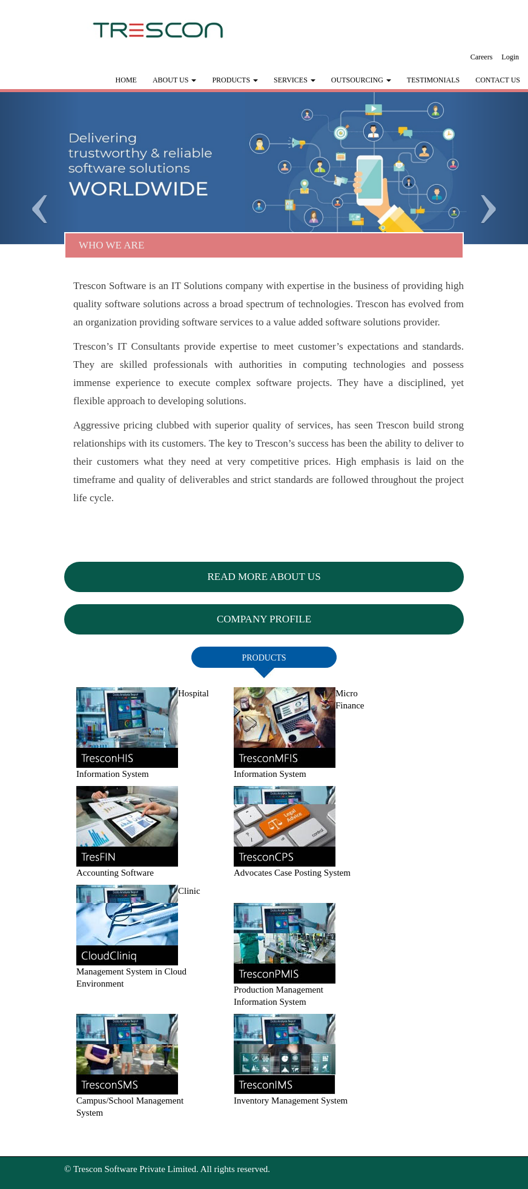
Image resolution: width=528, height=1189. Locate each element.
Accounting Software (115, 873)
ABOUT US (174, 80)
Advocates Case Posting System (292, 873)
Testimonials (433, 80)
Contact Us (497, 80)
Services (294, 80)
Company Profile (264, 619)
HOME (126, 80)
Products (235, 80)
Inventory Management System (291, 1100)
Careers (481, 57)
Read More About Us (263, 576)
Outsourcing (361, 80)
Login (510, 57)
